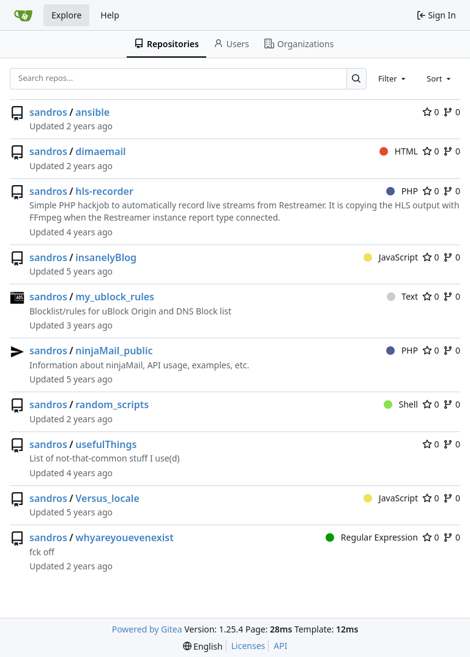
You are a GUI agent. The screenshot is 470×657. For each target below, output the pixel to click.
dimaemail (100, 151)
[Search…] (356, 78)
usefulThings (105, 444)
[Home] (23, 15)
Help (109, 15)
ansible (92, 112)
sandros (48, 112)
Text (402, 296)
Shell (401, 404)
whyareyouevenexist (124, 537)
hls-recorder (104, 191)
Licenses (248, 645)
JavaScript (391, 257)
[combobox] (393, 78)
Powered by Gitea (147, 629)
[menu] (203, 646)
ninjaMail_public (113, 350)
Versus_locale (107, 498)
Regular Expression (372, 537)
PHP (402, 191)
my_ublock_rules (114, 297)
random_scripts (112, 404)
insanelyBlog (105, 257)
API (280, 645)
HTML (398, 151)
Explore (66, 15)
